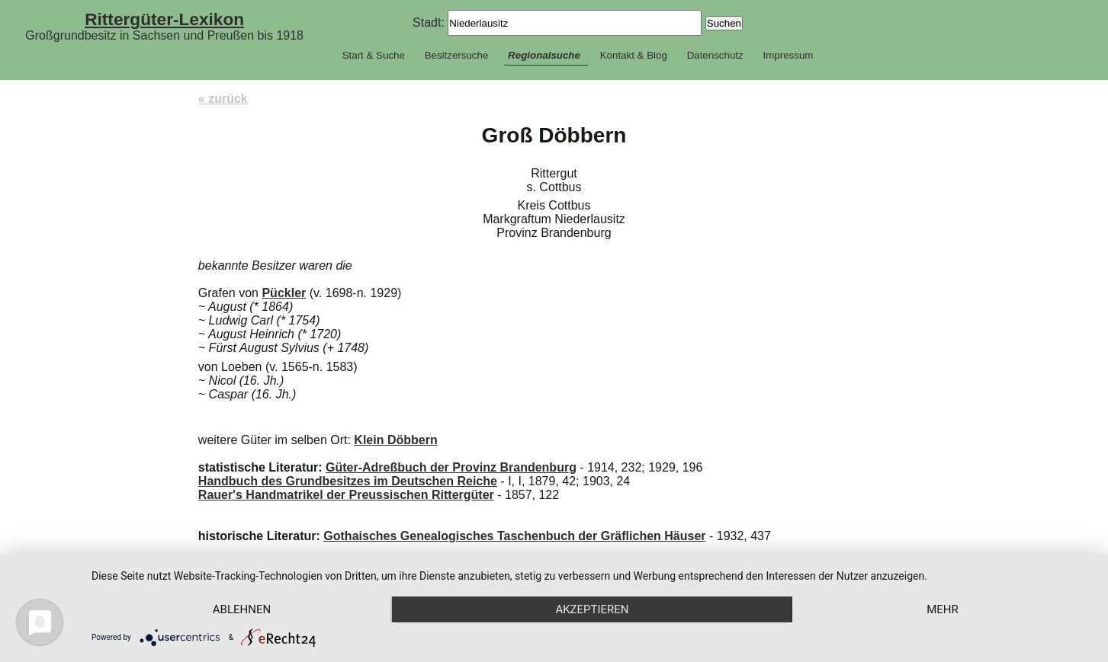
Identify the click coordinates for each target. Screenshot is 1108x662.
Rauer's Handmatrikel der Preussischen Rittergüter (346, 494)
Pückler (284, 292)
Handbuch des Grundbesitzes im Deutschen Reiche (347, 481)
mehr (943, 609)
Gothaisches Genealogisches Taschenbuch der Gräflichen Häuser (514, 535)
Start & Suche (373, 55)
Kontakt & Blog (633, 55)
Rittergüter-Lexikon (164, 19)
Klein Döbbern (395, 439)
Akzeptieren (591, 609)
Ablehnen (242, 609)
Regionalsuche (544, 55)
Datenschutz (715, 55)
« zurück (223, 98)
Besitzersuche (457, 55)
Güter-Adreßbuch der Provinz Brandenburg (451, 467)
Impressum (788, 55)
